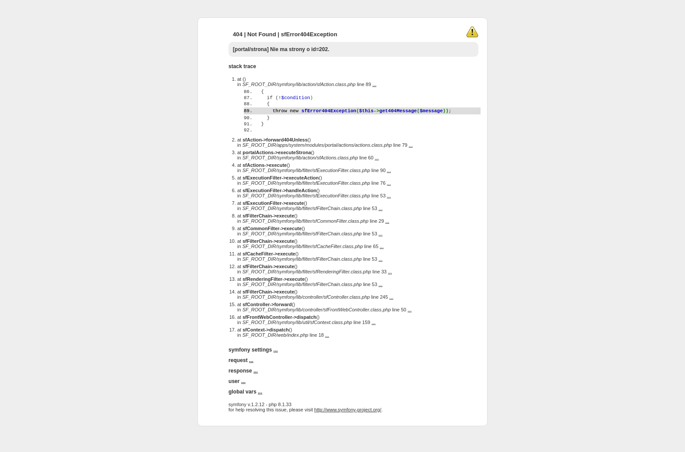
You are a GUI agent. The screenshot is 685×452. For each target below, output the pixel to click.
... (374, 84)
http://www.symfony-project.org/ (347, 426)
